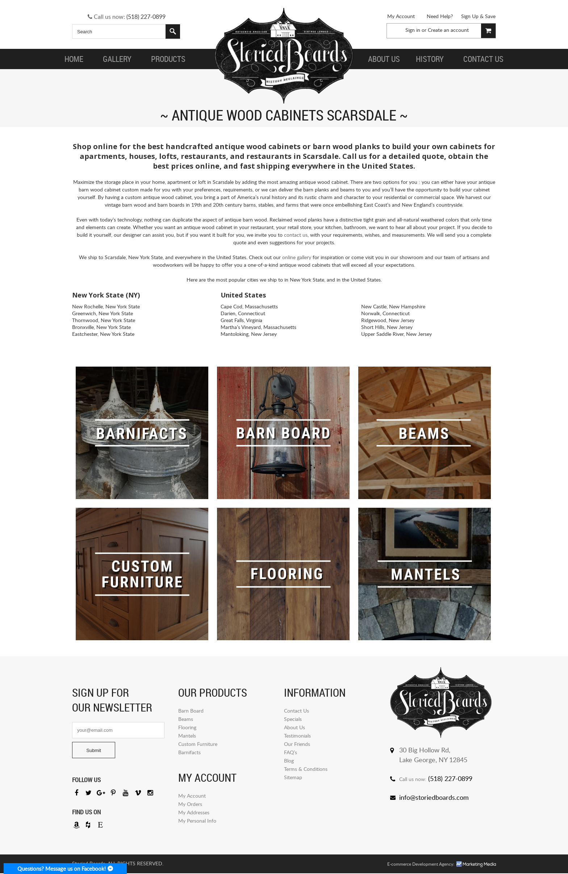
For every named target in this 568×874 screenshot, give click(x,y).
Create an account (448, 29)
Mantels (187, 735)
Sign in (412, 29)
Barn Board (191, 710)
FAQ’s (290, 752)
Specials (293, 718)
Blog (289, 760)
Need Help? (440, 16)
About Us (294, 727)
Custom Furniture (197, 743)
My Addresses (193, 812)
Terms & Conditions (305, 768)
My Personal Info (197, 820)
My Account (401, 16)
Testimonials (297, 735)
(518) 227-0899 (146, 17)
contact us (296, 234)
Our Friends (297, 743)
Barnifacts (189, 752)
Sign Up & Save (478, 16)
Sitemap (293, 777)
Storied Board (284, 56)
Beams (185, 718)
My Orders (190, 804)
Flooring (187, 727)
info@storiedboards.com (434, 797)
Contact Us (296, 710)
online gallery (296, 257)
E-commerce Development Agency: (420, 865)
